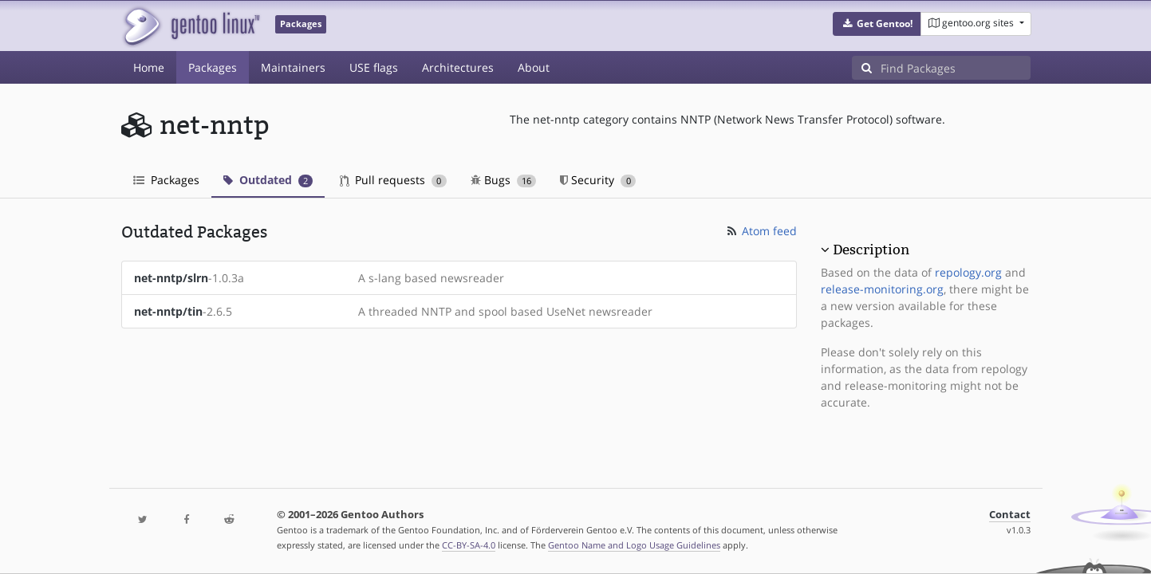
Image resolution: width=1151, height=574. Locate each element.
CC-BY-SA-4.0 (468, 545)
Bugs (504, 179)
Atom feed (760, 230)
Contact (1010, 514)
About (534, 67)
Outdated (268, 179)
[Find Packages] (956, 68)
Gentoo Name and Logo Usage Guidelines (634, 545)
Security (598, 179)
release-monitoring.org (882, 289)
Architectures (458, 67)
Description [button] (871, 250)
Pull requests (393, 179)
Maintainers (293, 67)
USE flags (373, 67)
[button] (877, 24)
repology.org (968, 272)
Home (148, 67)
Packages (212, 67)
